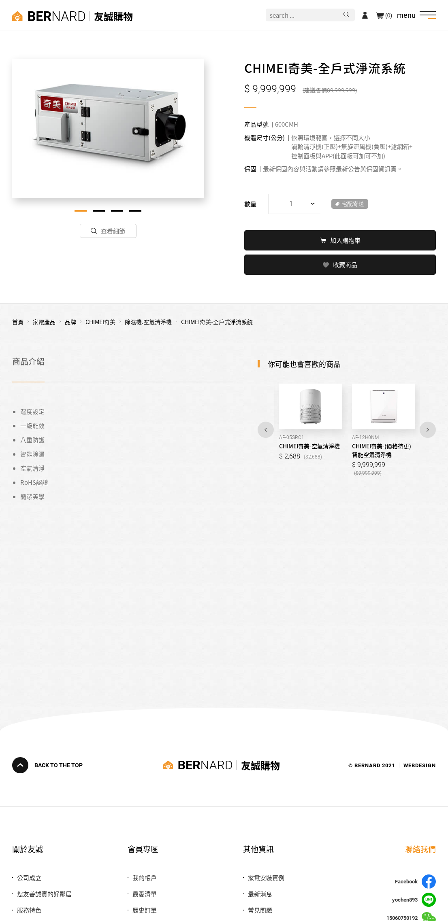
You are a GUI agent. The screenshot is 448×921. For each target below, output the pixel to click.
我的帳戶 (144, 877)
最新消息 (260, 894)
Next (428, 429)
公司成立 (29, 877)
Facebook (415, 881)
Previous (266, 429)
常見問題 (260, 910)
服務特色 (29, 910)
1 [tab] (81, 211)
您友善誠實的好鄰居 (44, 894)
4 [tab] (135, 211)
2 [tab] (99, 211)
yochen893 (414, 900)
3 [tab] (117, 211)
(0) (388, 15)
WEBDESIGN (419, 765)
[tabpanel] (108, 128)
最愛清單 (144, 894)
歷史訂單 (144, 910)
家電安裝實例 (266, 877)
